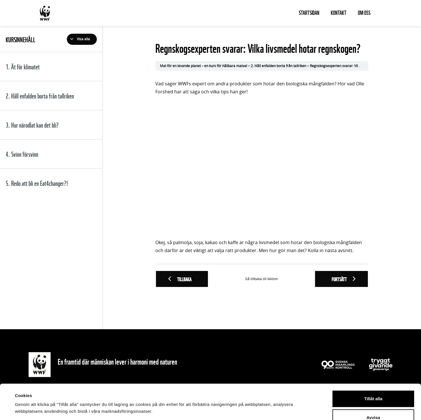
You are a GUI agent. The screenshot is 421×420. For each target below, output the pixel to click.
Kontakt (338, 12)
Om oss (364, 12)
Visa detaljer (250, 408)
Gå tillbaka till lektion (261, 279)
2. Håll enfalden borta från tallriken (278, 66)
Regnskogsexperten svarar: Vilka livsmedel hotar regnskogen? (359, 66)
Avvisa (373, 382)
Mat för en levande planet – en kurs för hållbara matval (203, 66)
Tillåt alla (373, 363)
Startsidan (309, 12)
